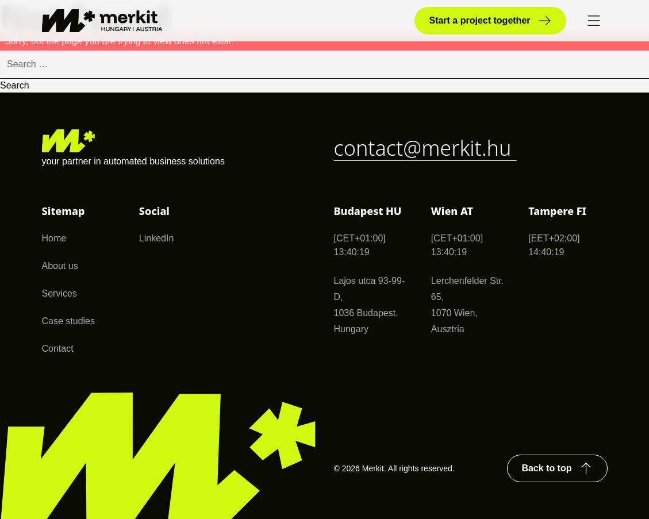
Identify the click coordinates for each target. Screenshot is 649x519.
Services (59, 293)
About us (60, 266)
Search (14, 85)
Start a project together (490, 20)
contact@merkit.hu (425, 148)
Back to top (556, 469)
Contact (58, 348)
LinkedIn (156, 238)
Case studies (68, 321)
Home (54, 238)
